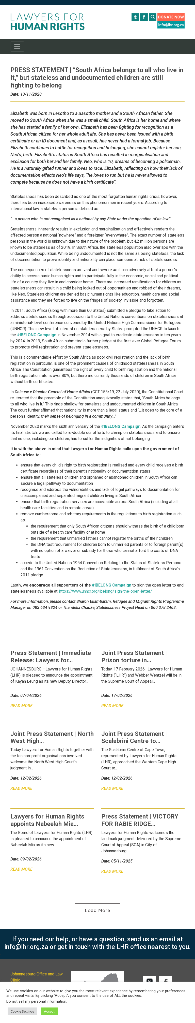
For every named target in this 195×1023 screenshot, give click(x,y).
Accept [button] (49, 1011)
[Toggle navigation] (17, 46)
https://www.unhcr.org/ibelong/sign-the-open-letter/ (105, 591)
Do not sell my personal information (36, 1001)
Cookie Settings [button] (22, 1011)
